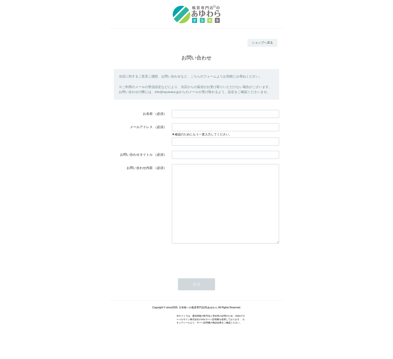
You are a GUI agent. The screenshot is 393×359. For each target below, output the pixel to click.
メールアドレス (141, 127)
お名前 (148, 114)
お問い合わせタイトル (136, 154)
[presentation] (210, 273)
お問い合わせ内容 (140, 168)
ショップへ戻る (262, 42)
